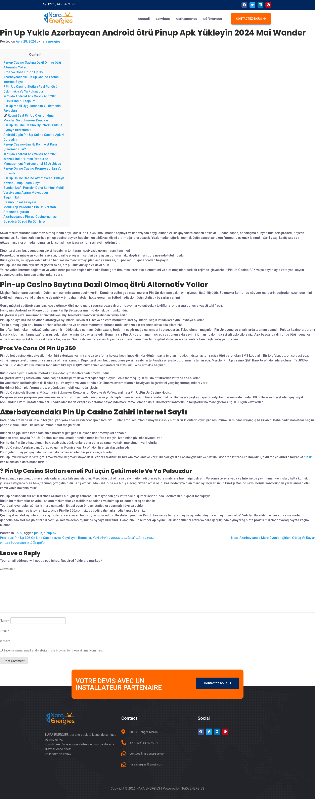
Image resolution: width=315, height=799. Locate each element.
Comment (7, 568)
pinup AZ (50, 533)
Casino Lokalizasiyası (19, 202)
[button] (251, 18)
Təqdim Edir (12, 197)
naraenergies (50, 41)
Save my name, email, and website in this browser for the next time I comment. (53, 650)
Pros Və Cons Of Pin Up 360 (23, 72)
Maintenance (186, 18)
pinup (38, 533)
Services (163, 18)
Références (212, 18)
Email (4, 630)
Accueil (144, 18)
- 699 (18, 533)
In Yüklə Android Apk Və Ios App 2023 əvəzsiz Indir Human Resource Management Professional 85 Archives (32, 159)
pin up (308, 457)
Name (5, 620)
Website (5, 641)
